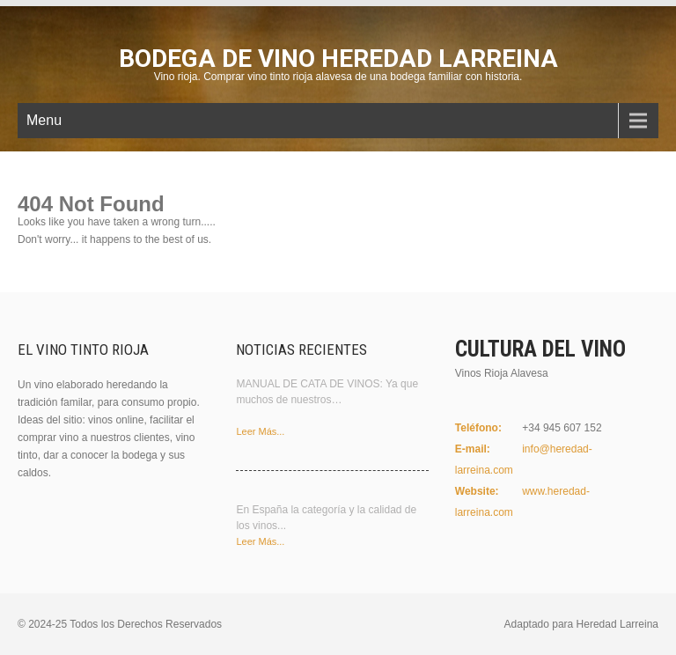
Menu (44, 120)
